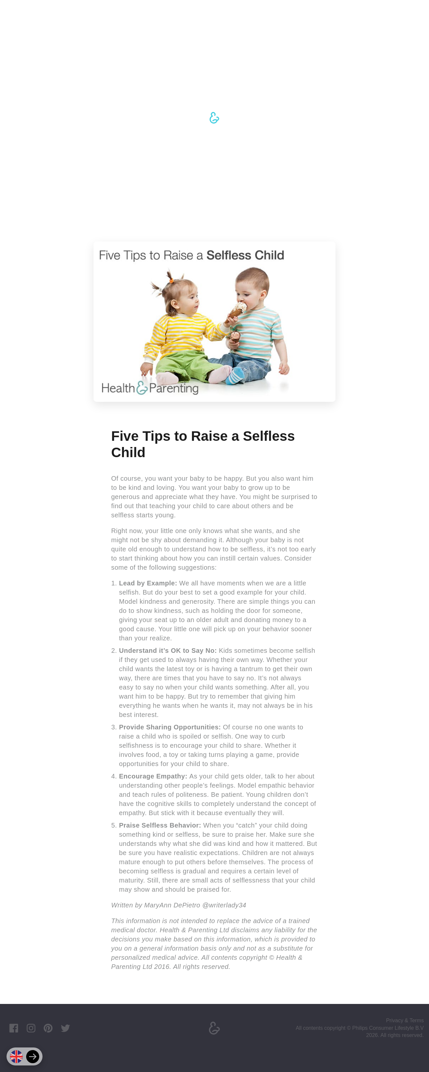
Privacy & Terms (405, 1020)
